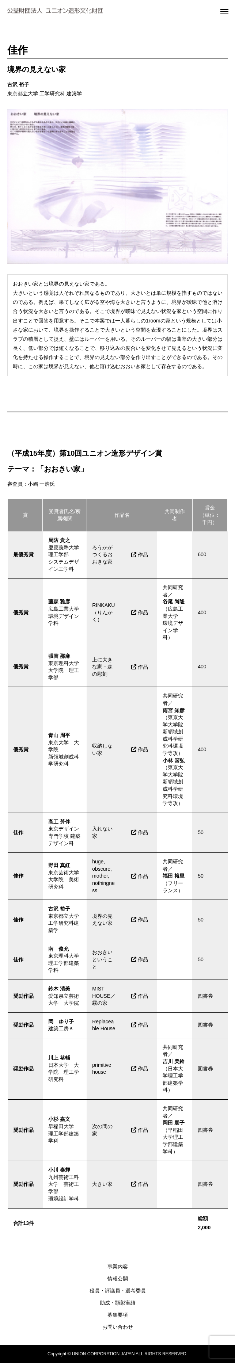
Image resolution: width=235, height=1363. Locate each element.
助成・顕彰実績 (118, 1303)
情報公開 (117, 1279)
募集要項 (117, 1315)
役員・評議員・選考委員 (118, 1291)
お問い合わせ (117, 1327)
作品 (139, 555)
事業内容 (117, 1267)
